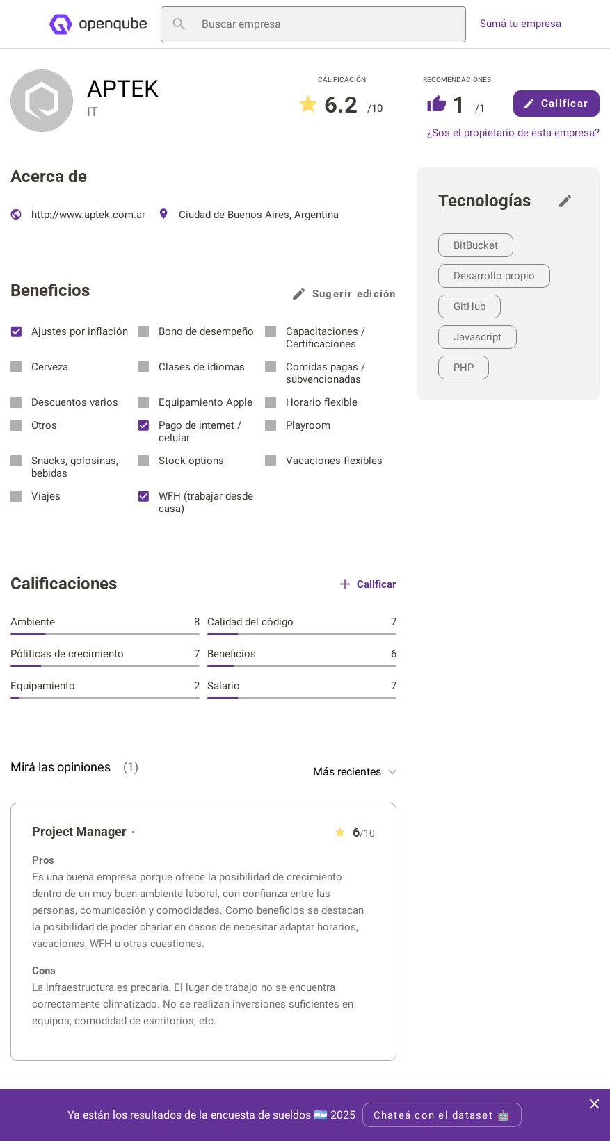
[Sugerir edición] (569, 201)
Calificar (556, 103)
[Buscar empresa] (313, 24)
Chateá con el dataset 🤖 (442, 1115)
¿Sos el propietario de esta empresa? (513, 133)
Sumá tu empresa (520, 24)
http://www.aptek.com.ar (77, 214)
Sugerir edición (344, 294)
